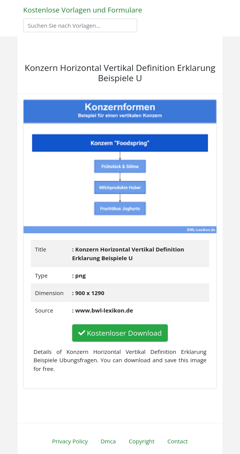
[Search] (80, 25)
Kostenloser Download (120, 333)
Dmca (108, 441)
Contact (177, 441)
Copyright (142, 441)
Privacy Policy (70, 441)
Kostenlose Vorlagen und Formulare (82, 9)
